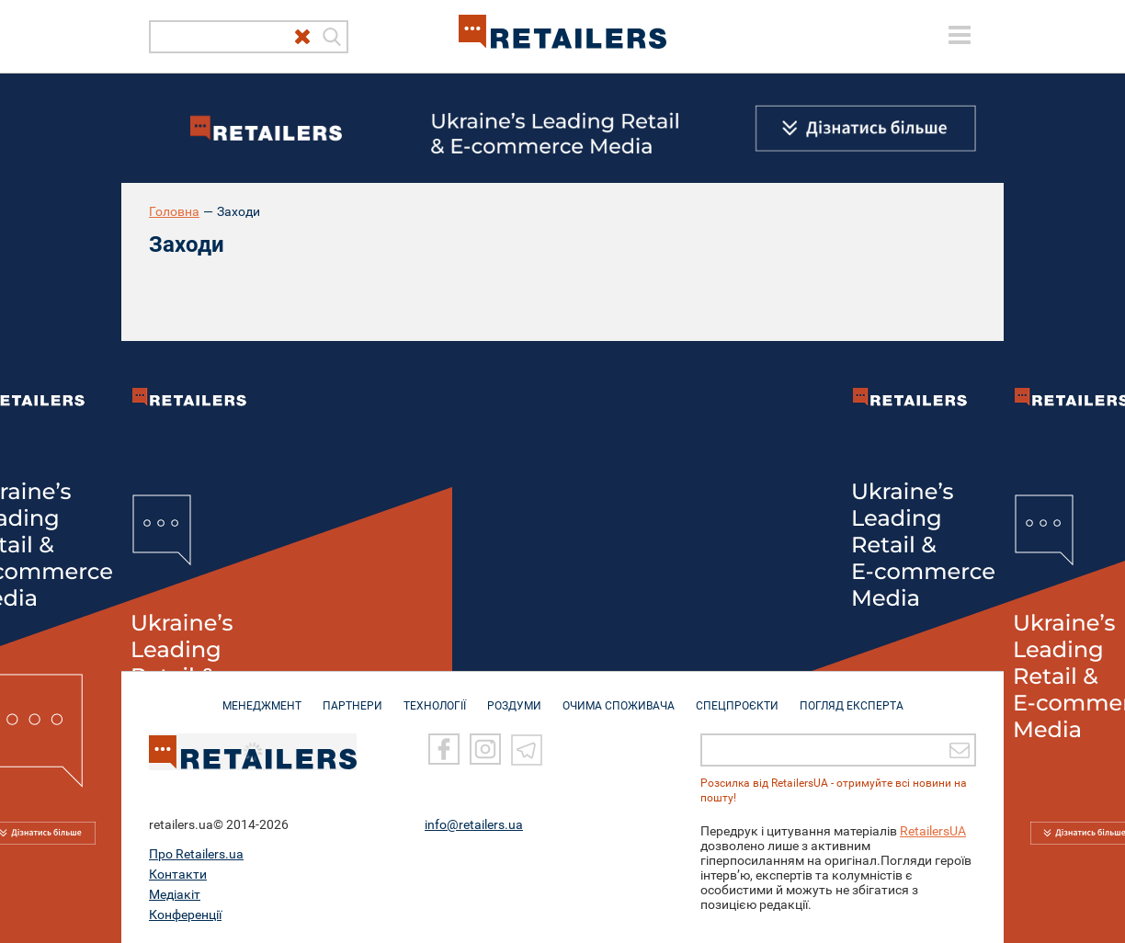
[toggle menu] (959, 35)
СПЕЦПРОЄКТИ (737, 696)
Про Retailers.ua (196, 853)
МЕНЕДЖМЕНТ (261, 696)
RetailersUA (933, 831)
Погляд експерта (851, 696)
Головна (174, 211)
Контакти (178, 874)
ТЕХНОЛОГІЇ (434, 696)
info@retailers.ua (474, 824)
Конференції (185, 914)
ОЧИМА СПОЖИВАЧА (618, 696)
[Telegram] (526, 749)
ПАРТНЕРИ (352, 696)
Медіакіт (174, 894)
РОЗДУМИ (514, 696)
